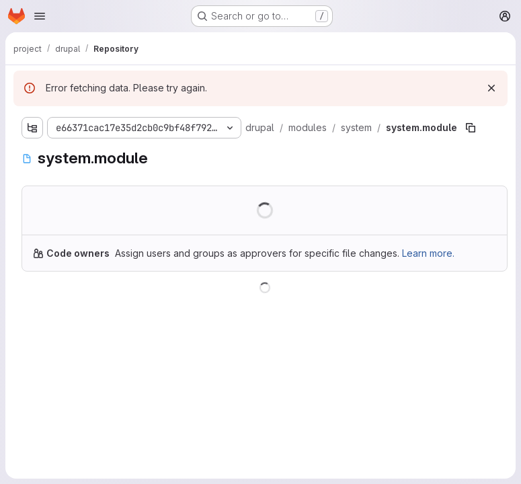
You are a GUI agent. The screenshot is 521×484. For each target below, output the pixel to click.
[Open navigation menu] (39, 16)
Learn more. (428, 253)
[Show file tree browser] (32, 127)
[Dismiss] (491, 88)
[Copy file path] (470, 127)
